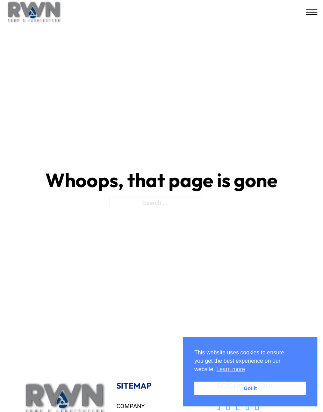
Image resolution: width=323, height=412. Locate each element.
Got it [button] (250, 388)
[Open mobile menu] (311, 12)
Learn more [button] (230, 369)
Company (130, 406)
